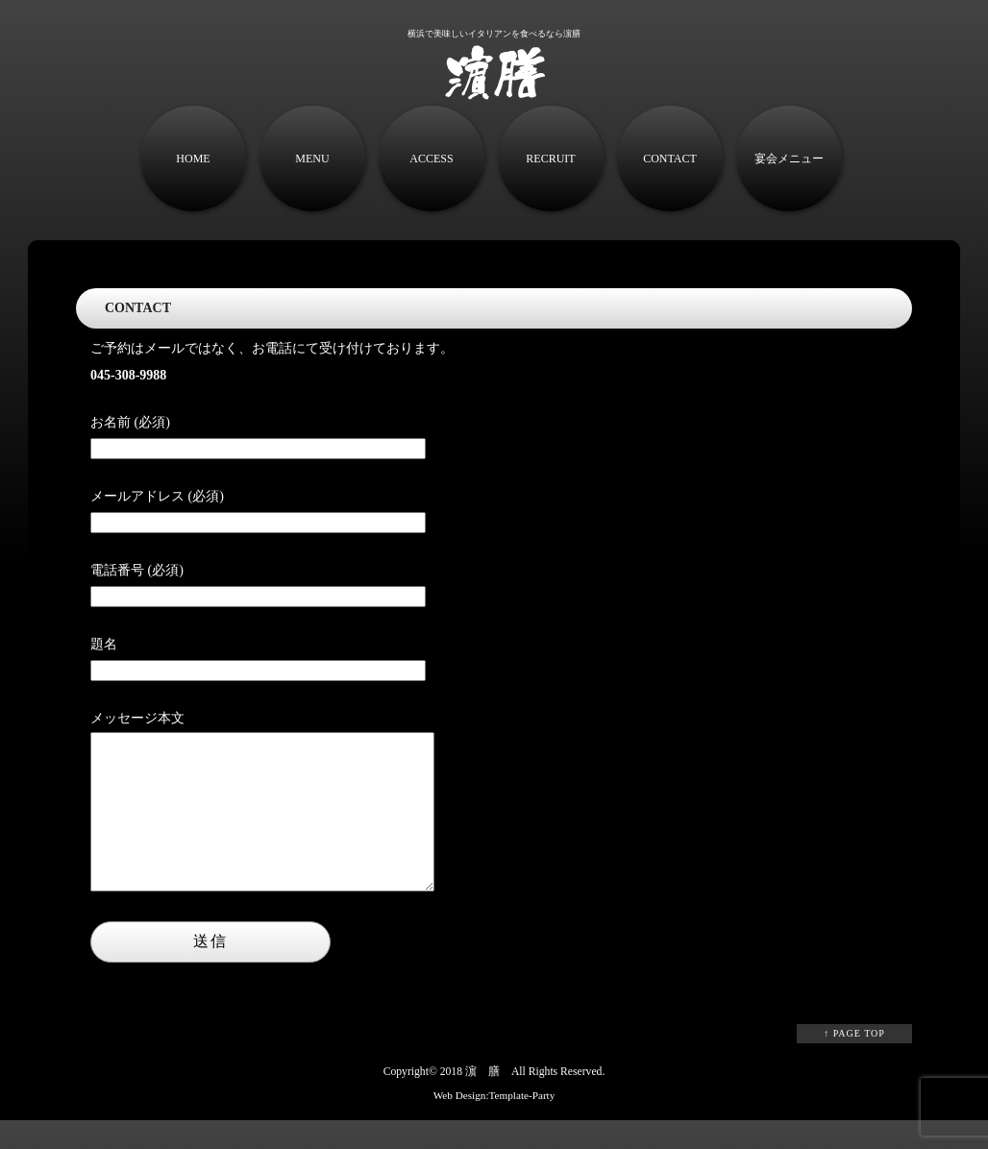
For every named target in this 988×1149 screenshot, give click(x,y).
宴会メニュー (789, 158)
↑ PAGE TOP (854, 1062)
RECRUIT (550, 158)
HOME (193, 158)
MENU (312, 158)
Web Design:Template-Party (494, 1124)
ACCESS (431, 158)
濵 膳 (482, 1100)
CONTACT (670, 158)
